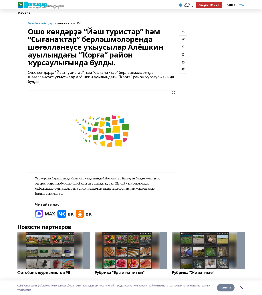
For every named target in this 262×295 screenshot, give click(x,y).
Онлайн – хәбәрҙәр (40, 23)
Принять (226, 287)
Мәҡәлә (23, 13)
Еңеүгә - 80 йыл (209, 5)
